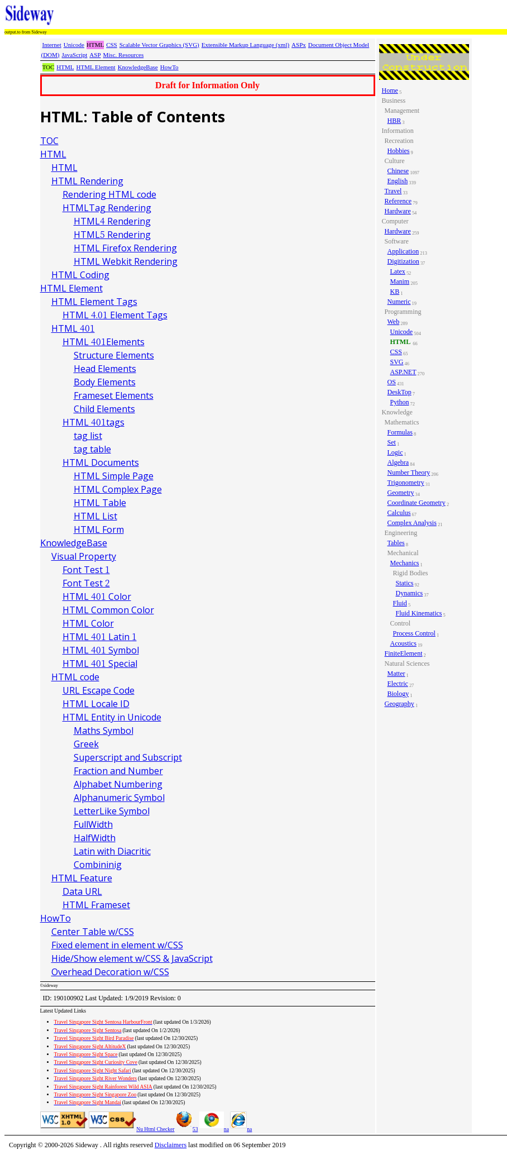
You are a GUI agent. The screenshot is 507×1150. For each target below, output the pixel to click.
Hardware (398, 211)
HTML (65, 67)
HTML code (75, 677)
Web (394, 322)
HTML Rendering (87, 181)
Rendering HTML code (109, 194)
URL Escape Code (99, 690)
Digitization (403, 261)
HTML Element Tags (94, 301)
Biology (398, 694)
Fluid (400, 603)
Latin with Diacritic (112, 851)
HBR (394, 121)
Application (403, 251)
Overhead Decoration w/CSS (110, 972)
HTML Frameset (96, 905)
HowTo (169, 67)
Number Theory (409, 472)
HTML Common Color (108, 610)
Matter (396, 673)
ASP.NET (403, 372)
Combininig (98, 864)
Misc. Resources (123, 54)
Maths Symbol (103, 730)
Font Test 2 (86, 583)
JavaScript (75, 54)
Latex (397, 271)
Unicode (74, 44)
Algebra (398, 462)
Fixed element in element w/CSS (117, 945)
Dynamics (409, 593)
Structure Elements (114, 355)
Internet (51, 44)
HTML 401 (73, 328)
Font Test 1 (86, 570)
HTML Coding (80, 275)
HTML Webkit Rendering (126, 261)
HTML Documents (101, 462)
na (214, 1129)
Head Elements (105, 368)
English (398, 181)
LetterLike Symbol (112, 811)
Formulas (400, 432)
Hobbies (399, 151)
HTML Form (99, 529)
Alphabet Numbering (118, 784)
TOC (49, 141)
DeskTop (400, 392)
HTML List (95, 516)
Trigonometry (406, 482)
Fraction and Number (118, 771)
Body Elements (105, 382)
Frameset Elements (114, 395)
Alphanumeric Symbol (119, 797)
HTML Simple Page (114, 476)
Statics (405, 583)
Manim (400, 281)
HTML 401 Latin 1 (100, 637)
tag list (88, 436)
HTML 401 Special (100, 663)
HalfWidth (95, 838)
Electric (398, 684)
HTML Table (100, 503)
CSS (111, 44)
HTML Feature (81, 878)
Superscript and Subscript (128, 757)
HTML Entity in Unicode (112, 717)
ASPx (298, 44)
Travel (393, 191)
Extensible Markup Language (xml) (245, 44)
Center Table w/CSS (92, 931)
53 (187, 1129)
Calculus (399, 513)
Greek (86, 744)
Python (399, 402)
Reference (398, 201)
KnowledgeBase (138, 67)
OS (392, 382)
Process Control (414, 633)
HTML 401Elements (104, 342)
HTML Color (88, 623)
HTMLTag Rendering (107, 208)
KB (395, 291)
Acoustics (403, 643)
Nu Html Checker (155, 1129)
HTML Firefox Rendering (125, 248)
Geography (399, 704)
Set (392, 442)
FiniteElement (404, 653)
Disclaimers (170, 1145)
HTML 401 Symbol (101, 650)
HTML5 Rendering (112, 234)
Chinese (398, 171)
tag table (92, 449)
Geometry (401, 493)
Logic (395, 452)
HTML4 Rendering (112, 221)
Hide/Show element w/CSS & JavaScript (132, 958)
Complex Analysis (412, 523)
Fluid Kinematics (419, 613)
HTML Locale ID (96, 704)
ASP (95, 54)
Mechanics (404, 563)
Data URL (82, 891)
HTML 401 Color (97, 596)
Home (390, 90)
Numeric (399, 302)
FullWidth (93, 824)
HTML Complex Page (118, 489)
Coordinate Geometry (417, 503)
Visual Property (83, 556)
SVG (397, 362)
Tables (396, 543)
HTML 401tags (94, 422)
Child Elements (104, 409)
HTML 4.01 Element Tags (115, 315)
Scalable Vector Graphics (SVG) (159, 44)
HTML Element (95, 67)
